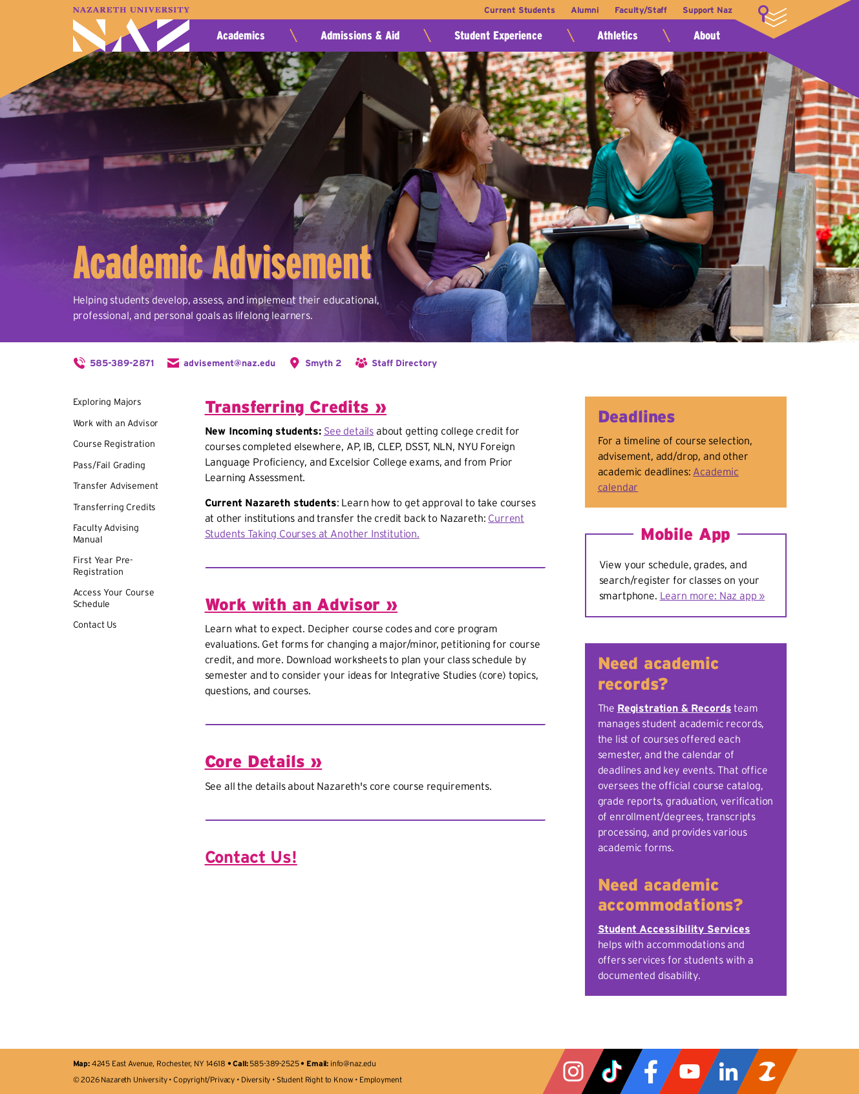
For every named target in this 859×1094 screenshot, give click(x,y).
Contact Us (95, 624)
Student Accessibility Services (674, 928)
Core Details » (264, 761)
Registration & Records (674, 708)
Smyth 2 (323, 363)
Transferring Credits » (296, 406)
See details (349, 431)
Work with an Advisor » (301, 604)
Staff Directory (404, 363)
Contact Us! (251, 856)
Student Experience (498, 35)
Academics (241, 35)
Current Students (514, 10)
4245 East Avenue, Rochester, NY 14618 (159, 1063)
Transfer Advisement (115, 485)
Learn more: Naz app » (712, 595)
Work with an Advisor (116, 423)
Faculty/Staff (639, 10)
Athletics (617, 35)
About (707, 35)
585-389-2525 (274, 1063)
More (772, 16)
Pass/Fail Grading (109, 465)
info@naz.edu (353, 1063)
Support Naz (707, 10)
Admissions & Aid (360, 35)
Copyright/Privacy (204, 1079)
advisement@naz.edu (229, 363)
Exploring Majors (107, 402)
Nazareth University (131, 29)
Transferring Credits (114, 507)
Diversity (256, 1079)
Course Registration (114, 444)
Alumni (581, 10)
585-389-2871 (122, 363)
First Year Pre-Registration (103, 566)
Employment (380, 1079)
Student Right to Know (315, 1079)
